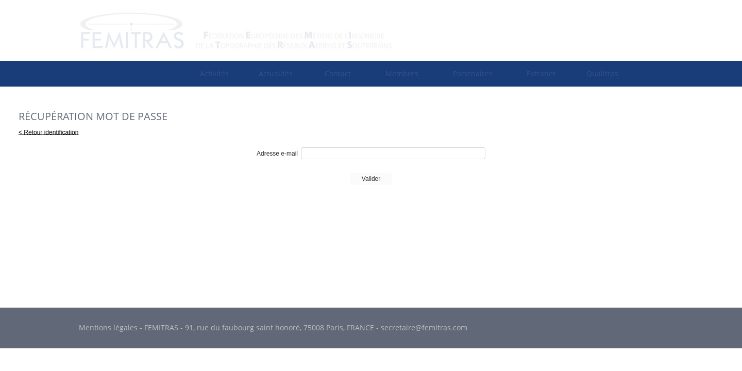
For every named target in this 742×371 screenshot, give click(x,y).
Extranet (541, 73)
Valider (371, 178)
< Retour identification (48, 132)
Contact (338, 73)
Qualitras (602, 73)
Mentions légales (108, 327)
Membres (401, 73)
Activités (214, 73)
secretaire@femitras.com (424, 327)
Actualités (276, 73)
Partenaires (473, 73)
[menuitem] (214, 73)
